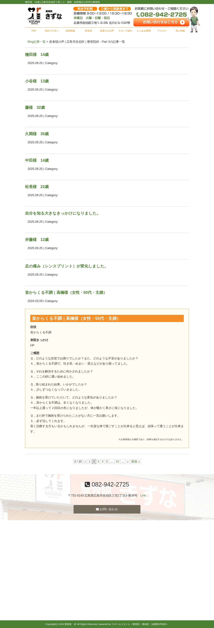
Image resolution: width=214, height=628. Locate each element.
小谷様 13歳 (37, 81)
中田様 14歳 (37, 160)
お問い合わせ (107, 509)
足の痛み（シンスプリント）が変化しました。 (66, 266)
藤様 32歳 (35, 107)
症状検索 (70, 30)
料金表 (88, 30)
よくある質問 (144, 30)
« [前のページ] (85, 461)
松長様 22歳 (37, 187)
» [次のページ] (128, 461)
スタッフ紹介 (125, 30)
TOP (33, 30)
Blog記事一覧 (37, 41)
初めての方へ (52, 30)
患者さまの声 (107, 30)
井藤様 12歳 (37, 239)
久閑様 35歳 (37, 134)
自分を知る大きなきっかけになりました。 (62, 213)
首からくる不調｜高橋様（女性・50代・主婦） (66, 292)
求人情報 (180, 30)
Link (143, 495)
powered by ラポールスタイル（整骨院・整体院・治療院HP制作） (134, 624)
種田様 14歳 (37, 54)
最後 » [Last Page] (135, 461)
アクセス (162, 30)
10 (117, 461)
